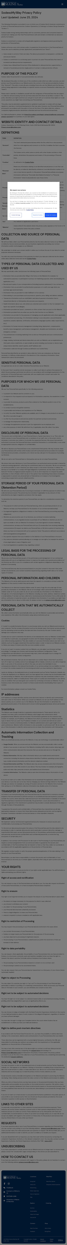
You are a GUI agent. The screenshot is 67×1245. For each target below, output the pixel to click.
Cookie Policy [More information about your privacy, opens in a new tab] (30, 210)
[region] (33, 201)
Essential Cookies (38, 215)
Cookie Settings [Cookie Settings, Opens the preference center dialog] (16, 215)
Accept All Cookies (51, 215)
